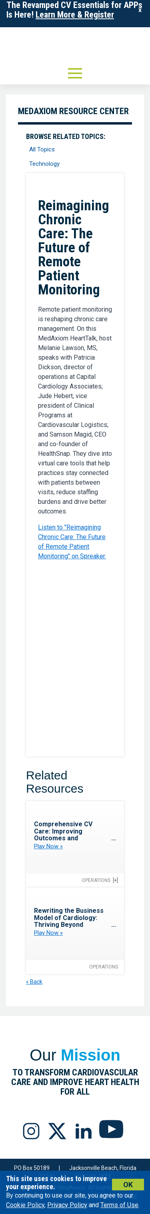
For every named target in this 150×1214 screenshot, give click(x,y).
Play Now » (48, 846)
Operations (96, 880)
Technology (44, 163)
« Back (34, 981)
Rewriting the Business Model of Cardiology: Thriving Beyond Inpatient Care (69, 921)
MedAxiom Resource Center (73, 111)
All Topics (42, 149)
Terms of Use (119, 1205)
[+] (115, 880)
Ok (128, 1184)
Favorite (107, 190)
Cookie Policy (25, 1205)
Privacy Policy (67, 1205)
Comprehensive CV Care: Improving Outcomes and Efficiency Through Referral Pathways (63, 838)
